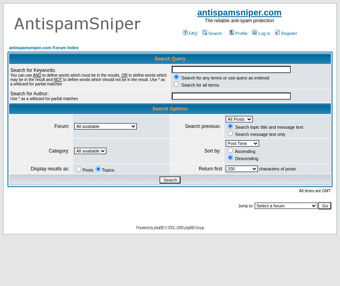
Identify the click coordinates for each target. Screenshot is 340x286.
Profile (238, 33)
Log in (261, 33)
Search (212, 33)
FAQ (190, 33)
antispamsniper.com (239, 12)
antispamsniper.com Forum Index (44, 47)
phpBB (159, 228)
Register (286, 33)
